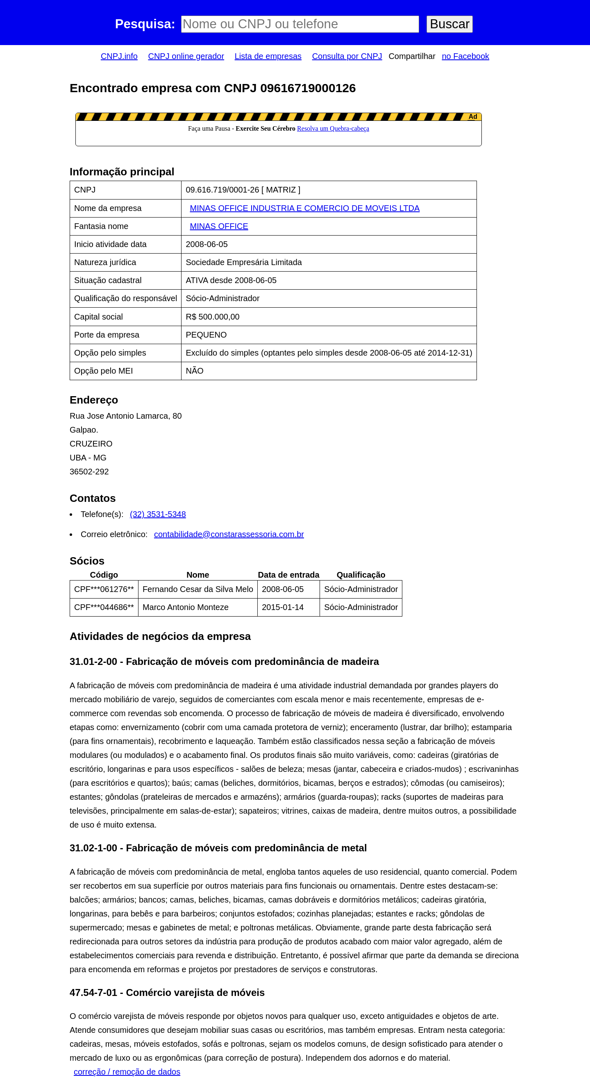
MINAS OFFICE (219, 226)
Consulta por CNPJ (347, 56)
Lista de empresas (268, 56)
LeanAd (278, 129)
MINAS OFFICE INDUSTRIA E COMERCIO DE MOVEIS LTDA (305, 208)
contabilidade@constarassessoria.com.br (229, 534)
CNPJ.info (119, 56)
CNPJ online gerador (186, 56)
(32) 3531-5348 (158, 514)
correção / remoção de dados (127, 1071)
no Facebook (465, 56)
